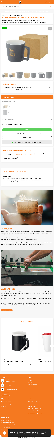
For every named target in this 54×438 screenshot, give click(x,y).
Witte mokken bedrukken (34, 393)
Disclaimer (3, 397)
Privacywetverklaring (6, 395)
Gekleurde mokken (21, 11)
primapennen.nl (5, 418)
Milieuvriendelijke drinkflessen (35, 402)
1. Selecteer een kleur (8, 101)
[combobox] (27, 6)
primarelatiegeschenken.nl (8, 420)
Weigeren (47, 433)
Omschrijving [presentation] (9, 165)
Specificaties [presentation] (22, 165)
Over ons (30, 371)
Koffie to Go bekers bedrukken (35, 399)
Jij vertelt (30, 373)
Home (2, 11)
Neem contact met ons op (10, 152)
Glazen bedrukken (32, 397)
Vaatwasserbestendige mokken (35, 404)
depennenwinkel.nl (6, 411)
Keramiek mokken (30, 11)
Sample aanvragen (27, 131)
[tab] (8, 165)
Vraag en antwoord (32, 376)
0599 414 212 (19, 148)
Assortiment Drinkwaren (10, 11)
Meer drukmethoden (7, 304)
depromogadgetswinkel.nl (8, 416)
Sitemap (30, 378)
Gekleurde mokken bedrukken (35, 395)
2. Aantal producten (8, 113)
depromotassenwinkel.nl (7, 414)
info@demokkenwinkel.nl (34, 148)
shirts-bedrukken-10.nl (7, 423)
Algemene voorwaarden (6, 393)
